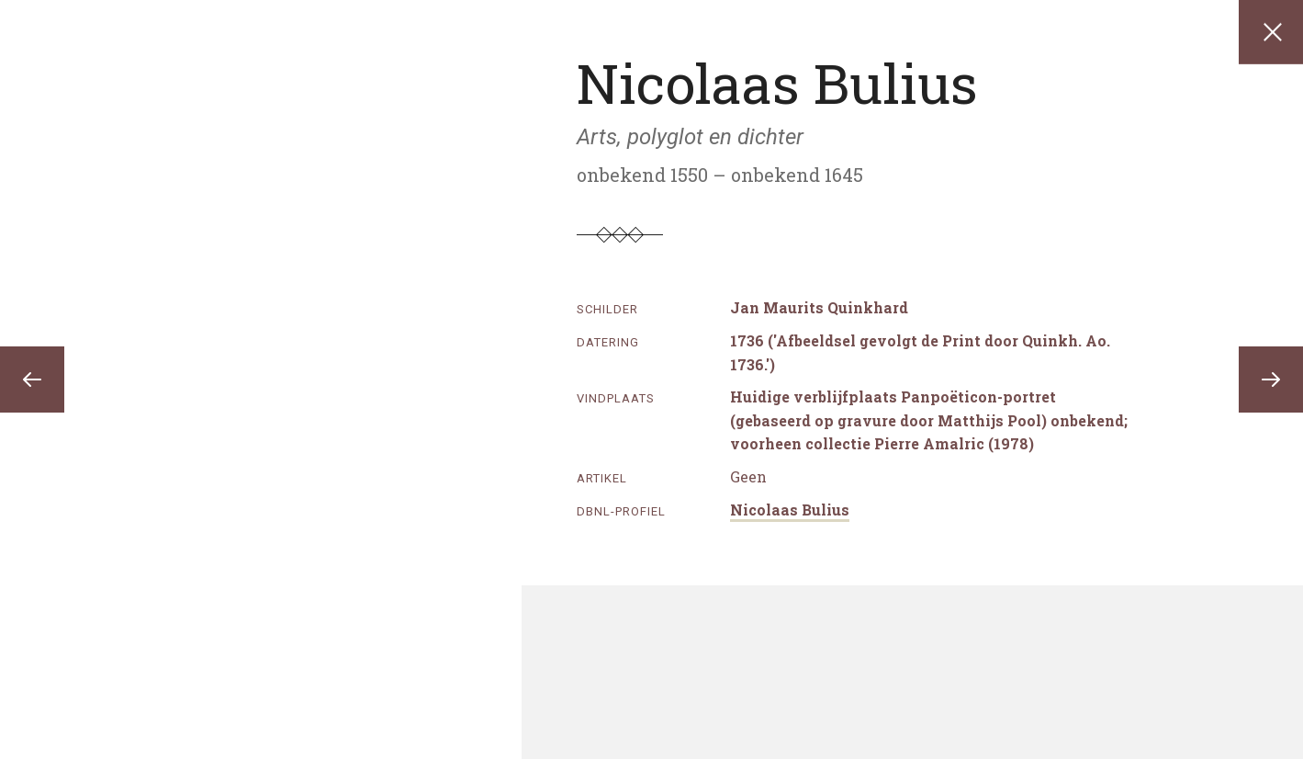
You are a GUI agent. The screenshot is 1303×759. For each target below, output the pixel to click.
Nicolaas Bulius (789, 509)
